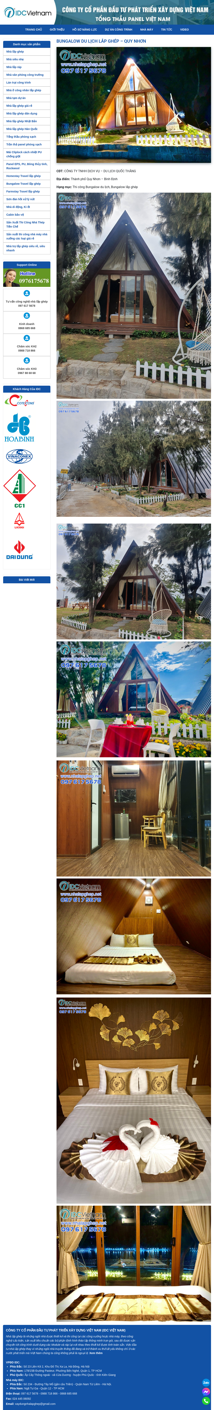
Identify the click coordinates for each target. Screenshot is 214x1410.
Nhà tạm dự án (16, 98)
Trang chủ (33, 29)
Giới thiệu (57, 29)
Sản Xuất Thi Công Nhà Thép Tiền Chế (25, 224)
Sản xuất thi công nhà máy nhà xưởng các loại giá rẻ (26, 236)
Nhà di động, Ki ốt (18, 207)
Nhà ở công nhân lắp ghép (23, 90)
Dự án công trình (118, 29)
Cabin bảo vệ (15, 214)
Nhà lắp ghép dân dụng (21, 113)
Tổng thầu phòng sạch (21, 136)
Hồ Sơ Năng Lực (84, 29)
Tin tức (166, 29)
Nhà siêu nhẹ (15, 59)
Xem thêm (96, 1353)
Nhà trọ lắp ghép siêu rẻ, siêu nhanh (25, 248)
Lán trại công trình (18, 82)
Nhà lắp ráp (13, 67)
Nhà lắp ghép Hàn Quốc (22, 129)
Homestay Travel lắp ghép (23, 176)
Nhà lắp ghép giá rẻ (19, 105)
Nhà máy (146, 29)
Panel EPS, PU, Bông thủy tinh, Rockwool (26, 166)
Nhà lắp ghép (15, 51)
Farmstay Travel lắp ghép (23, 191)
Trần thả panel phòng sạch (24, 144)
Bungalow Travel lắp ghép (23, 183)
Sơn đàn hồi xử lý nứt (20, 199)
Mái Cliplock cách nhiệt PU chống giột (24, 154)
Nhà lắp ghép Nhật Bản (21, 121)
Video (184, 29)
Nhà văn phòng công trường (25, 74)
